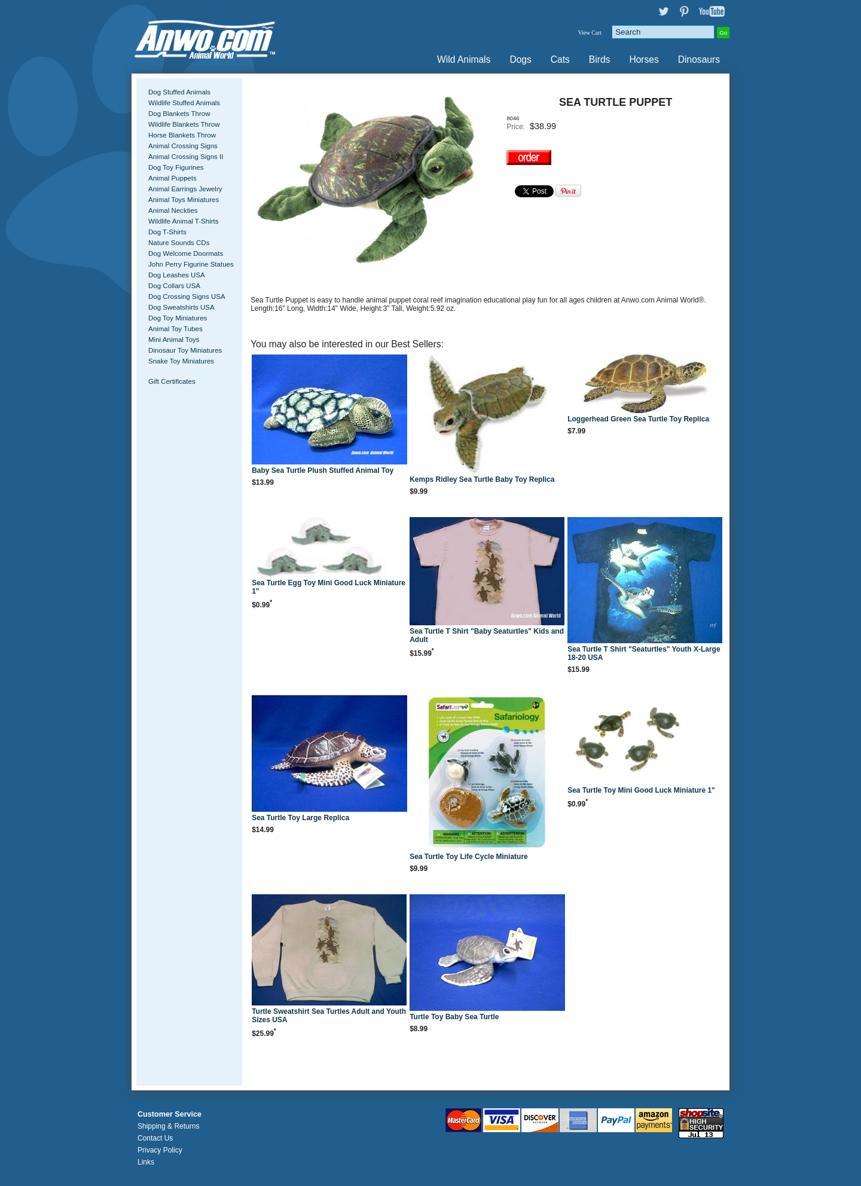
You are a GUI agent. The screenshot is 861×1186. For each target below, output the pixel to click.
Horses (643, 59)
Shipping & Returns (168, 1126)
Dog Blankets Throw (179, 113)
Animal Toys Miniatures (183, 199)
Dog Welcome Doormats (185, 253)
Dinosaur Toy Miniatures (185, 350)
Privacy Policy (160, 1150)
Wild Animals (463, 59)
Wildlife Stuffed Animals (184, 102)
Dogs (520, 59)
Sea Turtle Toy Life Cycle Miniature (469, 856)
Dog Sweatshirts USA (181, 307)
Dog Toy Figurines (176, 167)
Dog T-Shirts (167, 232)
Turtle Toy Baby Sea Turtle (454, 1017)
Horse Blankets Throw (182, 135)
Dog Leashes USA (176, 275)
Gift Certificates (172, 381)
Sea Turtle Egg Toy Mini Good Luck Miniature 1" (328, 587)
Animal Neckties (173, 210)
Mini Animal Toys (174, 339)
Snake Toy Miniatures (181, 361)
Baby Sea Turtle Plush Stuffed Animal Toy (322, 470)
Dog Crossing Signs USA (186, 296)
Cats (560, 59)
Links (146, 1162)
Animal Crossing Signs (183, 145)
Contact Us (155, 1138)
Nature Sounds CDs (178, 242)
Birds (599, 59)
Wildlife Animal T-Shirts (183, 221)
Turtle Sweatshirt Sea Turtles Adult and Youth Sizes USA (329, 1015)
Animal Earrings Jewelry (185, 188)
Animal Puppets (172, 178)
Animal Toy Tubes (175, 328)
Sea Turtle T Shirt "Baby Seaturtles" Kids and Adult (487, 635)
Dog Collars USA (174, 285)
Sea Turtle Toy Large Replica (300, 818)
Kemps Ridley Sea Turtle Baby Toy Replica (482, 479)
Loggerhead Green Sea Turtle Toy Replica (638, 419)
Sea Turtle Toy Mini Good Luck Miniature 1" (641, 790)
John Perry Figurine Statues (191, 264)
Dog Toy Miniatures (177, 318)
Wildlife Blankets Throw (183, 124)
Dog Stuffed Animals (179, 92)
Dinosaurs (699, 59)
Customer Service (169, 1114)
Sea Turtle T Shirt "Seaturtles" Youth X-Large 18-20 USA (643, 653)
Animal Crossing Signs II (185, 156)
